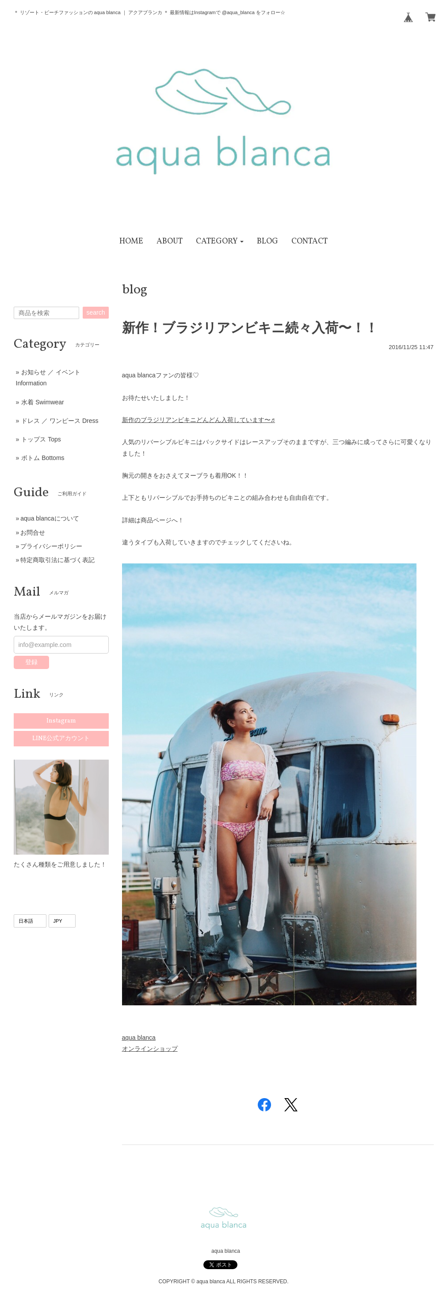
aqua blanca (139, 1037)
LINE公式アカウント (61, 738)
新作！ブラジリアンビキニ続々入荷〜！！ (250, 327)
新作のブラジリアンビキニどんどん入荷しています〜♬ (198, 419)
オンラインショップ (150, 1048)
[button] (220, 241)
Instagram (61, 721)
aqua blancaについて (49, 518)
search (95, 312)
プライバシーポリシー (51, 546)
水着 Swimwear (42, 402)
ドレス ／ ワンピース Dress (59, 420)
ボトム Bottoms (42, 457)
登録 (31, 662)
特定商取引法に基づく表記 (57, 559)
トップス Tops (41, 439)
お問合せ (32, 532)
